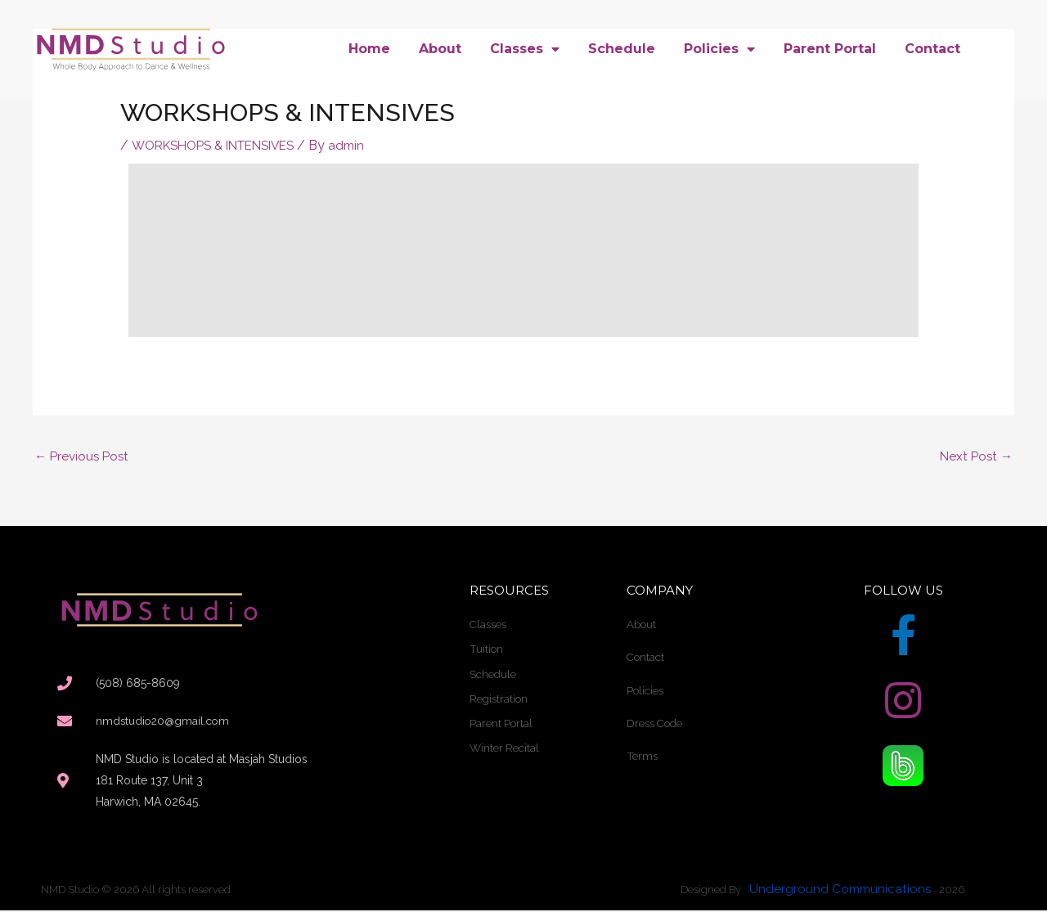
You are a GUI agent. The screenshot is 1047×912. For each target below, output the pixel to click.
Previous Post (83, 457)
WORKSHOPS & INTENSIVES (221, 145)
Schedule (621, 48)
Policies (719, 49)
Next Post (975, 457)
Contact (932, 48)
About (440, 48)
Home (369, 48)
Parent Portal (830, 48)
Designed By (711, 892)
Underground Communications (842, 891)
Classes (524, 49)
